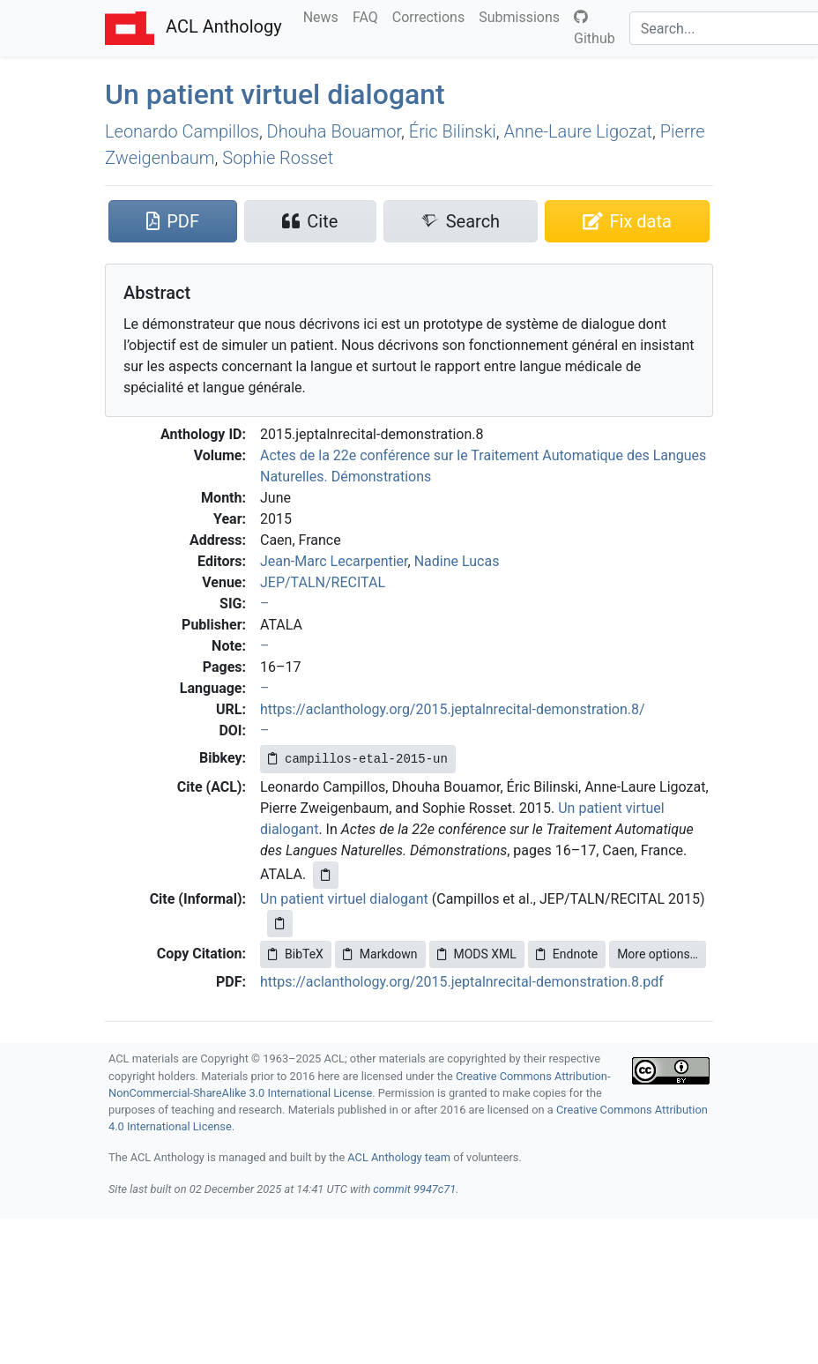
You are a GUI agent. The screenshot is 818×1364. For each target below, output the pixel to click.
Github (594, 28)
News (324, 16)
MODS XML (477, 954)
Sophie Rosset (277, 157)
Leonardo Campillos (182, 131)
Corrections (432, 16)
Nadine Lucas (457, 561)
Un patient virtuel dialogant (275, 94)
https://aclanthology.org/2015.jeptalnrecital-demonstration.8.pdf (462, 981)
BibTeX (295, 954)
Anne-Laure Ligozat (577, 131)
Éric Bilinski (452, 131)
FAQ (369, 16)
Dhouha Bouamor (334, 131)
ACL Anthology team (398, 1157)
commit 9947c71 (414, 1189)
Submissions (523, 16)
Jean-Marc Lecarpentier (334, 561)
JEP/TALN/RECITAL (322, 582)
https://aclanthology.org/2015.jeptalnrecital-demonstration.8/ (452, 709)
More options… (657, 954)
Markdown (380, 954)
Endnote (567, 954)
